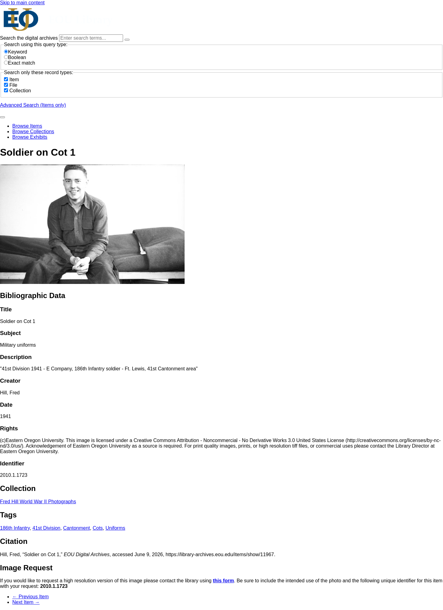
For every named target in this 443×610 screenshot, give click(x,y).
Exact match (19, 63)
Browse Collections (33, 131)
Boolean (15, 57)
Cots (98, 528)
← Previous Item (30, 596)
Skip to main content (22, 2)
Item (14, 79)
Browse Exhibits (29, 137)
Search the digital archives (29, 38)
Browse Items (27, 126)
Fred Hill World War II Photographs (38, 501)
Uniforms (115, 528)
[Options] (127, 40)
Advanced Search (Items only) (33, 105)
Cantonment (76, 528)
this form (223, 580)
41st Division (47, 528)
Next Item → (26, 602)
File (13, 85)
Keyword (15, 51)
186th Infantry (15, 528)
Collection (20, 90)
